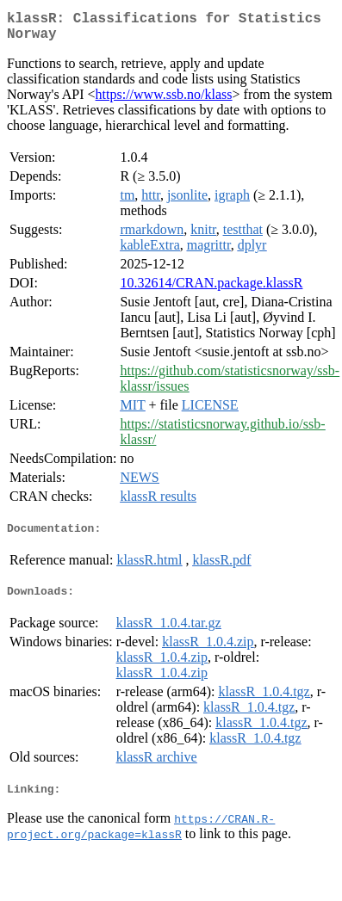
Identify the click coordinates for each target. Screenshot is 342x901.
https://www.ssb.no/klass (164, 101)
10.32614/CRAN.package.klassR (211, 289)
